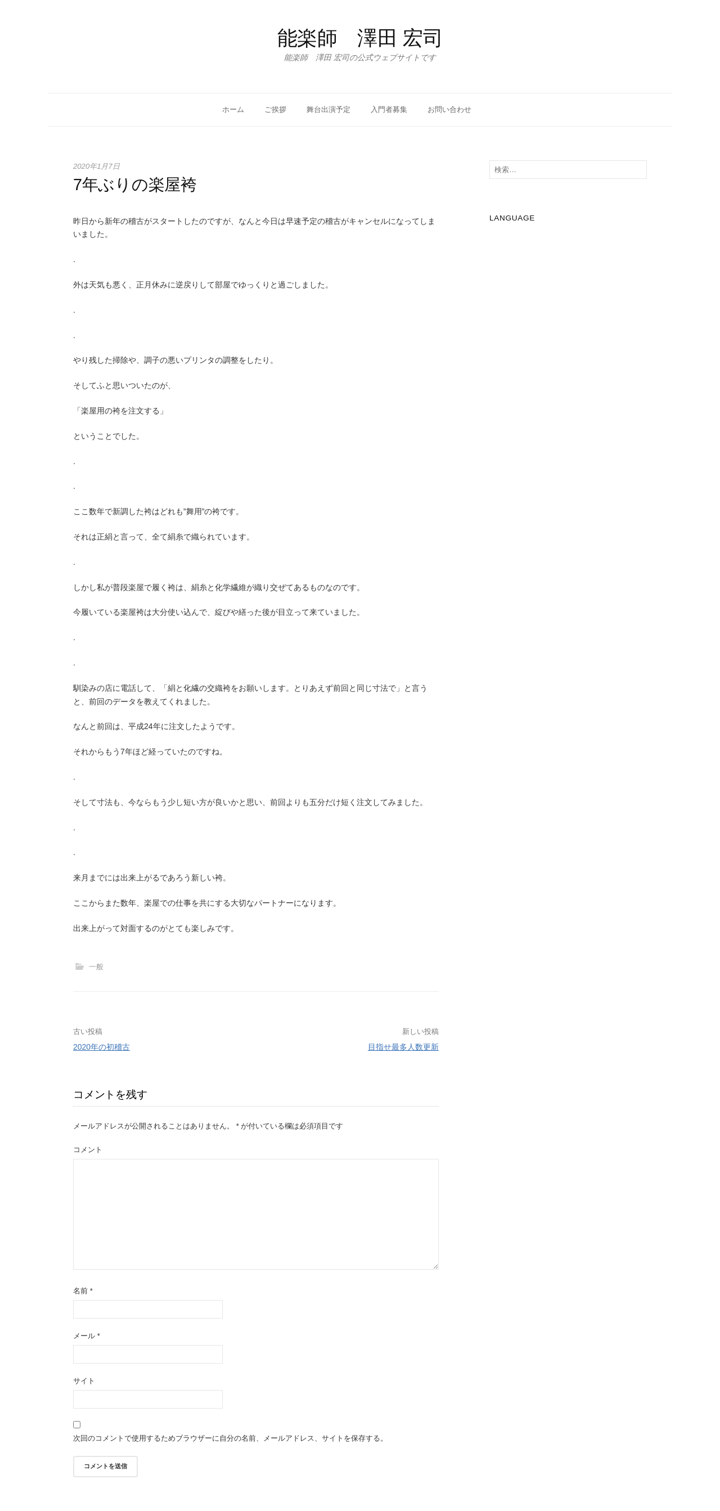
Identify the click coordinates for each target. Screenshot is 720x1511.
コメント (87, 1149)
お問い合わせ (449, 109)
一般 (96, 967)
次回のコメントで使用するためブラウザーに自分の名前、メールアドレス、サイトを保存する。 (230, 1438)
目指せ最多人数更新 (403, 1046)
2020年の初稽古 (101, 1046)
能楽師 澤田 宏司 (360, 38)
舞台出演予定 (328, 109)
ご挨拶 (275, 109)
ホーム (233, 109)
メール (86, 1336)
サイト (84, 1381)
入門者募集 (389, 109)
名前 (83, 1291)
